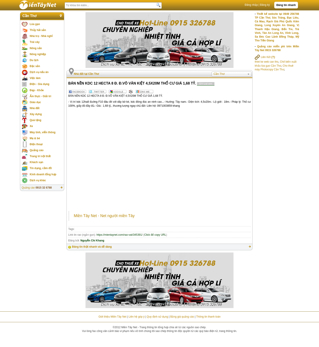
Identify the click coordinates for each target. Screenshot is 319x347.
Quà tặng (35, 120)
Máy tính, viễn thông (42, 132)
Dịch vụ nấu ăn (39, 72)
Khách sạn (36, 162)
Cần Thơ (29, 16)
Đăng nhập (251, 4)
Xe (31, 126)
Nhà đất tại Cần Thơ (86, 73)
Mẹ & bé (35, 138)
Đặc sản (35, 66)
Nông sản (36, 48)
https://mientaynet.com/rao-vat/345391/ (119, 234)
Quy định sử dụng (157, 316)
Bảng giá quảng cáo (182, 316)
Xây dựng (36, 114)
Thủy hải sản (38, 30)
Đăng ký (265, 4)
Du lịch (34, 60)
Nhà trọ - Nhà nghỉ (41, 36)
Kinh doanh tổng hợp (43, 174)
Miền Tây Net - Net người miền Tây (104, 216)
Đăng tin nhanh (286, 5)
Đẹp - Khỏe (37, 90)
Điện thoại (36, 144)
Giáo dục (35, 102)
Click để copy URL (155, 234)
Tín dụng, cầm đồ (41, 168)
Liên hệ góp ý (136, 316)
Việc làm (35, 78)
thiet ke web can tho (266, 61)
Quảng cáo (36, 150)
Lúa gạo (35, 24)
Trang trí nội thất (40, 156)
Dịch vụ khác (38, 180)
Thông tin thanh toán (208, 316)
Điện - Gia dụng (39, 84)
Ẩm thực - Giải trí (40, 96)
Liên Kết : (265, 57)
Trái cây (35, 42)
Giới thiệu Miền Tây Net (112, 316)
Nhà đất (34, 108)
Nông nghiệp (38, 54)
